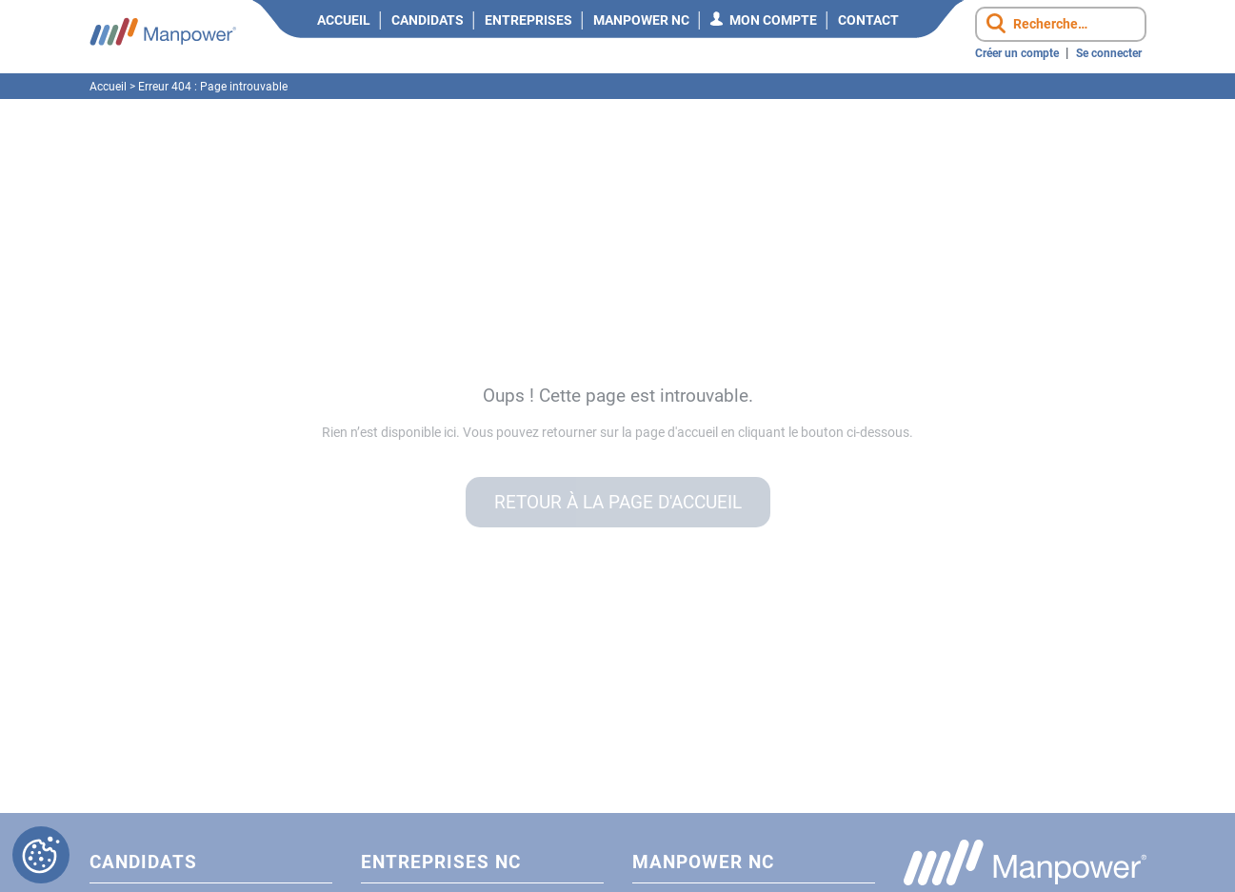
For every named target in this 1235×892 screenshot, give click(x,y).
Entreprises (528, 20)
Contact (868, 20)
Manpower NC (641, 20)
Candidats (427, 20)
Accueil (343, 20)
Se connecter (1109, 53)
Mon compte (773, 20)
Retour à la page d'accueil (618, 502)
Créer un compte (1017, 53)
